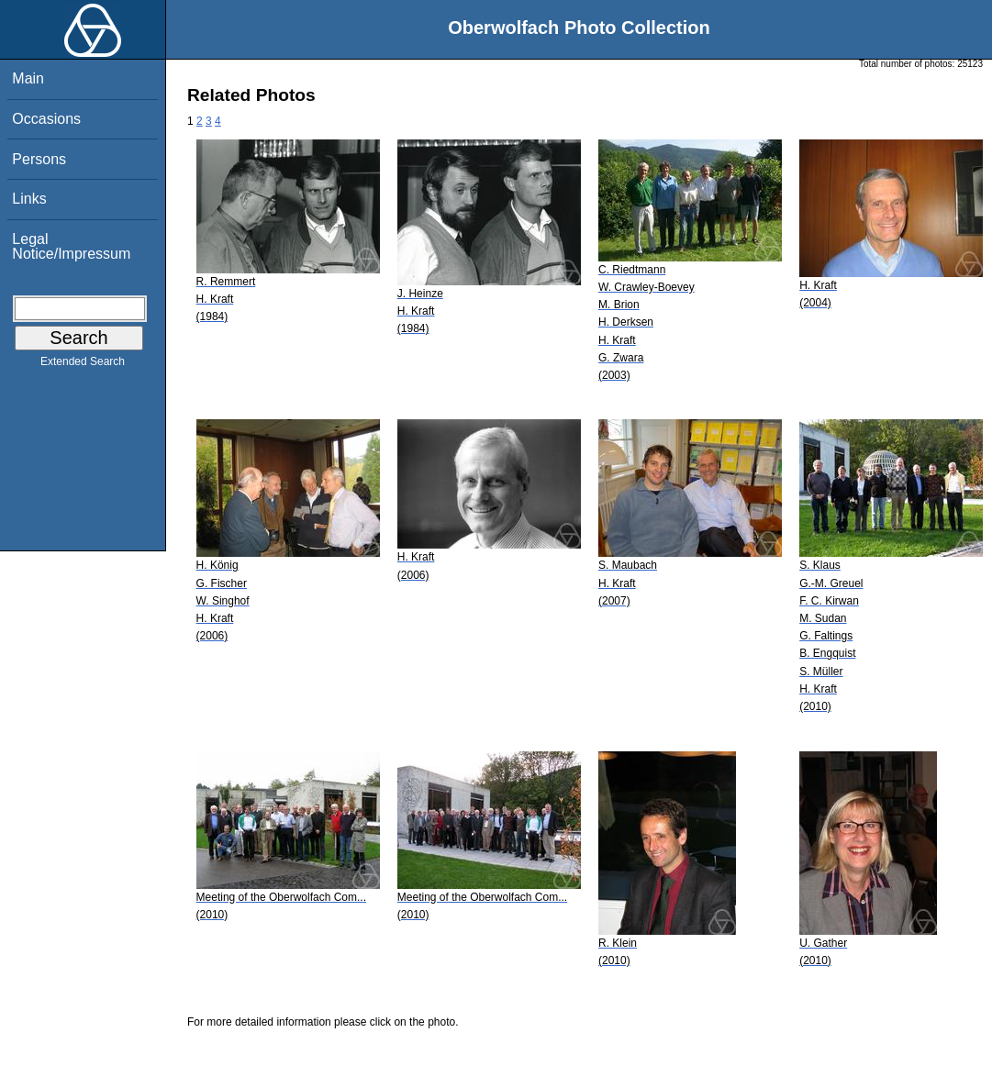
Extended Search (82, 365)
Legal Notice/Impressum (71, 246)
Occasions (46, 119)
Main (28, 78)
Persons (39, 159)
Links (29, 198)
